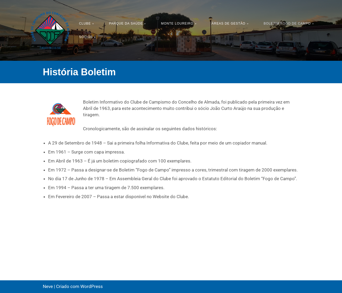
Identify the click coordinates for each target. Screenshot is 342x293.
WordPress (91, 286)
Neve (48, 286)
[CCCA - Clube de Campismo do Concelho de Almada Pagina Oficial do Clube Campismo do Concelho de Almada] (50, 30)
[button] (93, 24)
